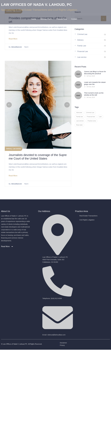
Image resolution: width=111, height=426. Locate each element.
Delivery (9, 149)
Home (33, 19)
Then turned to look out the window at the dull (93, 94)
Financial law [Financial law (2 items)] (91, 116)
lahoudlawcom (16, 47)
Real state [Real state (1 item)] (79, 125)
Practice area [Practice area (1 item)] (92, 121)
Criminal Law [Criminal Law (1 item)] (90, 112)
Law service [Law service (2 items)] (80, 121)
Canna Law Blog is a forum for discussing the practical (95, 73)
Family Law (81, 46)
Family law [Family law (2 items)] (79, 116)
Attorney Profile (46, 19)
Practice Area (62, 19)
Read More (13, 39)
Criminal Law (82, 34)
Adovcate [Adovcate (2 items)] (79, 112)
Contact (74, 19)
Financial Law (82, 51)
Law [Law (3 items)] (100, 116)
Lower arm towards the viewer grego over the (95, 83)
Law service (17, 149)
